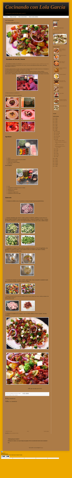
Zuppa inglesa (61, 93)
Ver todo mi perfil (56, 29)
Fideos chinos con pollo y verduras (62, 62)
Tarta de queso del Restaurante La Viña (62, 81)
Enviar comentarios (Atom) (14, 433)
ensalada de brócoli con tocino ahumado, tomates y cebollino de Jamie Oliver (35, 63)
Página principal (13, 16)
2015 (55, 161)
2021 (55, 125)
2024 (55, 121)
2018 (55, 130)
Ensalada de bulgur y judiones (59, 140)
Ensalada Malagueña (62, 74)
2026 (55, 118)
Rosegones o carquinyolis (61, 87)
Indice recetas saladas (33, 16)
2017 (55, 158)
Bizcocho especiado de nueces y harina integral (60, 147)
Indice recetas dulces (22, 16)
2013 (55, 164)
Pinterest (6, 16)
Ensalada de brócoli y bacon (59, 144)
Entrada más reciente (9, 431)
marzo (56, 153)
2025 (55, 119)
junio (56, 148)
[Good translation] (3, 456)
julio (56, 139)
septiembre (57, 136)
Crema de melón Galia (57, 33)
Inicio (28, 431)
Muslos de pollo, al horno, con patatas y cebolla (62, 50)
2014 (55, 163)
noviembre (57, 133)
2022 (55, 124)
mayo (56, 150)
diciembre (57, 131)
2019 (55, 128)
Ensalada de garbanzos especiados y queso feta (63, 100)
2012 (55, 166)
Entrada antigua (46, 431)
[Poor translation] (7, 456)
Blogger (41, 447)
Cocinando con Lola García (35, 7)
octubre (56, 134)
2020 (55, 127)
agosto (56, 137)
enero (56, 156)
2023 (55, 122)
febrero (56, 155)
